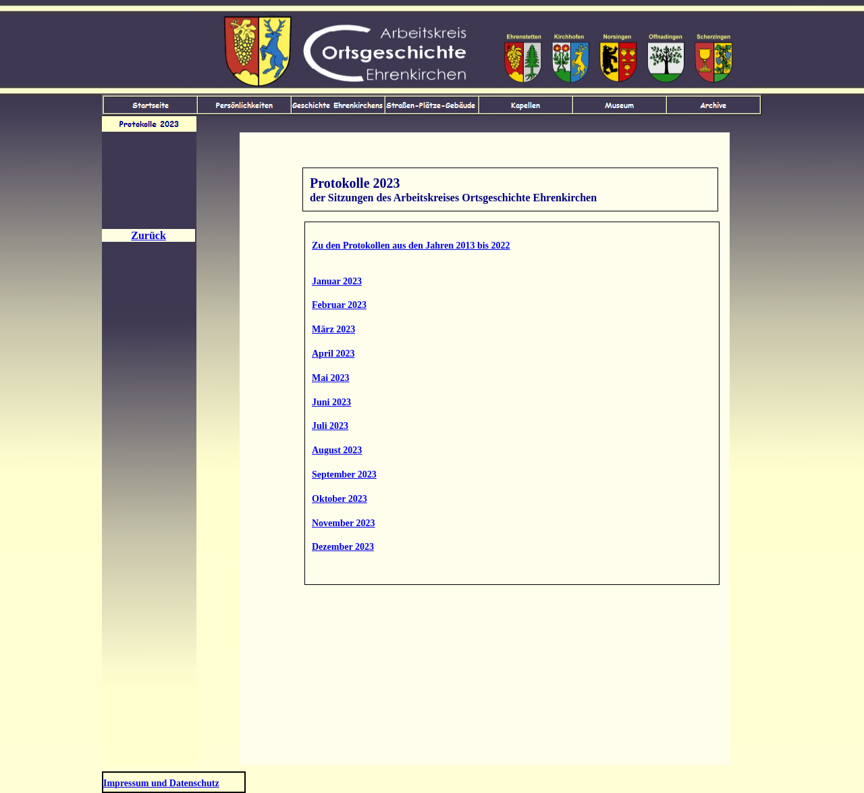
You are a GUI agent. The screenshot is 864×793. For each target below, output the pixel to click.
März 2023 (333, 329)
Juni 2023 (331, 402)
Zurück (148, 235)
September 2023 (344, 474)
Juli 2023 (330, 426)
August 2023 (337, 450)
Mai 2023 (331, 378)
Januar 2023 (337, 281)
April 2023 (333, 354)
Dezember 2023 (343, 547)
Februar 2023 (339, 305)
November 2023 (343, 523)
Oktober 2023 (339, 499)
